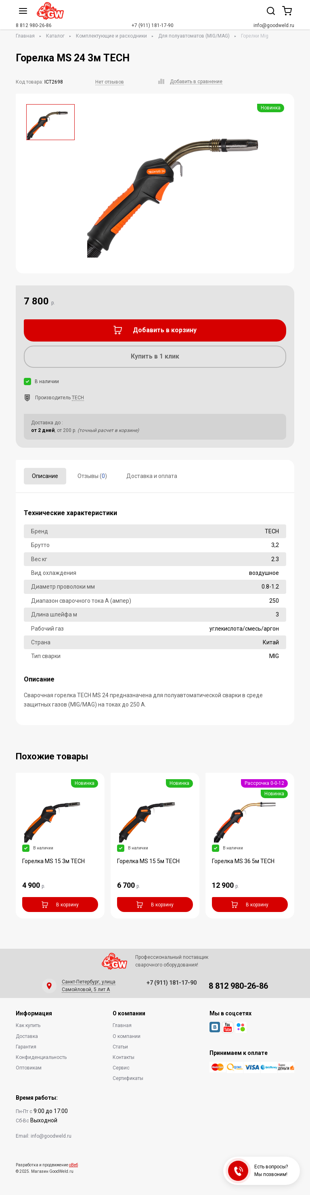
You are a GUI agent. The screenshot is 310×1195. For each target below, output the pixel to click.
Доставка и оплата (151, 476)
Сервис (121, 1068)
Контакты (123, 1057)
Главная (25, 36)
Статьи (120, 1047)
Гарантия (26, 1047)
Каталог (55, 36)
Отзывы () (92, 476)
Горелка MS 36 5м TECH (243, 861)
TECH (78, 397)
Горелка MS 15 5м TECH (148, 861)
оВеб (73, 1165)
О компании (126, 1036)
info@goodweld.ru (273, 25)
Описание (45, 476)
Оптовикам (29, 1068)
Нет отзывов (109, 82)
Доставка (27, 1036)
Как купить (28, 1025)
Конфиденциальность (41, 1057)
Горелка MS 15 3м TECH (53, 861)
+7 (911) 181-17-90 (153, 25)
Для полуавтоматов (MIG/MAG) (194, 36)
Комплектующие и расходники (111, 36)
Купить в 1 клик (155, 356)
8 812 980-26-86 (34, 25)
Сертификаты (128, 1078)
